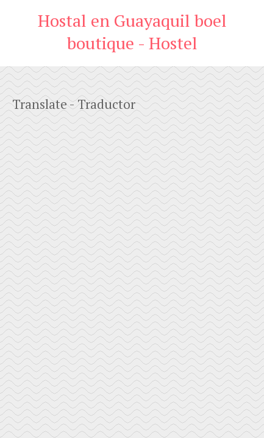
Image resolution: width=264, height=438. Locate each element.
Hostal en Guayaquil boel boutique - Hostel (132, 31)
